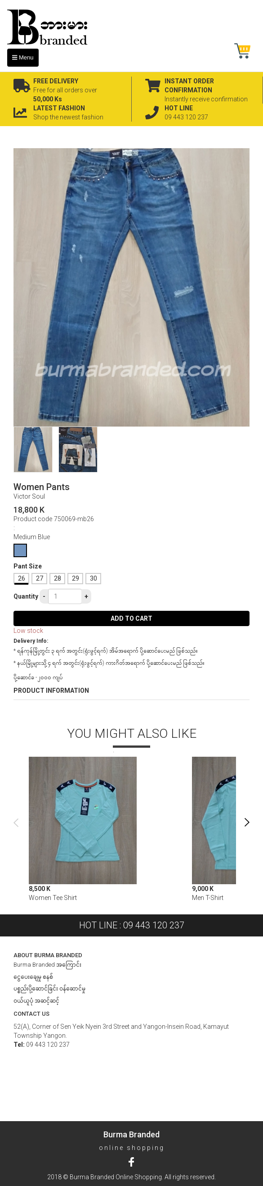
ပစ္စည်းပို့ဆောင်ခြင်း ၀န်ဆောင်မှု (49, 988)
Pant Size (27, 566)
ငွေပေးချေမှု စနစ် (33, 976)
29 (75, 578)
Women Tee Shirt (53, 897)
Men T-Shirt (207, 897)
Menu (23, 57)
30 (93, 578)
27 (39, 578)
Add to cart (131, 618)
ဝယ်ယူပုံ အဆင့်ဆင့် (36, 1000)
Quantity (25, 596)
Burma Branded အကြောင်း (47, 964)
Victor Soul (29, 496)
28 (57, 578)
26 (21, 578)
